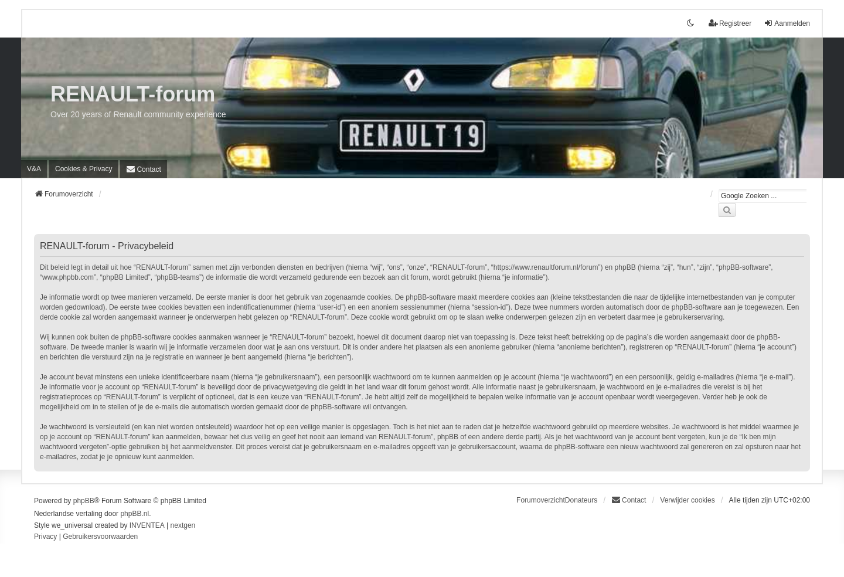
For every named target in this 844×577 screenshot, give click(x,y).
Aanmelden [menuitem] (787, 23)
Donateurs (581, 500)
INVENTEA (147, 525)
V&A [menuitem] (34, 169)
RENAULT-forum (132, 94)
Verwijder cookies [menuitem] (687, 500)
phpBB (83, 501)
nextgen (183, 525)
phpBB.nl (134, 514)
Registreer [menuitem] (730, 23)
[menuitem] (83, 169)
